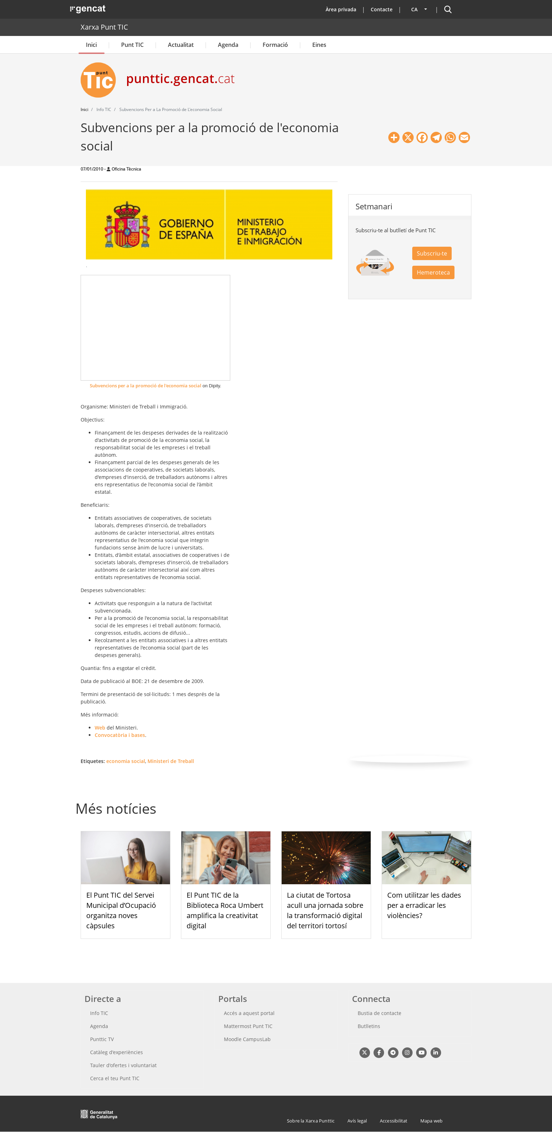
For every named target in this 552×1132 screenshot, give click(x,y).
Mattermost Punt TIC (248, 1026)
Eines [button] (319, 45)
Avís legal (357, 1121)
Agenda (228, 45)
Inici (91, 45)
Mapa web (431, 1121)
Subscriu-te (432, 253)
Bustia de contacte (379, 1013)
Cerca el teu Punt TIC (114, 1078)
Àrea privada (341, 9)
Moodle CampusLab (247, 1039)
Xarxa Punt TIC (104, 27)
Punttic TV (102, 1039)
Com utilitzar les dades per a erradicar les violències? (424, 905)
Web (101, 727)
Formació (275, 45)
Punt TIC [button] (132, 45)
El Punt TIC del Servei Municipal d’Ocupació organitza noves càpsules (121, 910)
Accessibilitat (394, 1121)
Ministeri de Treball (171, 761)
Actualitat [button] (181, 45)
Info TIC (99, 1013)
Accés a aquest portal (249, 1013)
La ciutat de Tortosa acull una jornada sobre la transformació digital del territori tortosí (325, 910)
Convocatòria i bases (120, 735)
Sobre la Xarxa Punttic (310, 1121)
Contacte (382, 9)
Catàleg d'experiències (116, 1052)
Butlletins (369, 1026)
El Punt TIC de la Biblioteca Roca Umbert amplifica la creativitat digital (225, 910)
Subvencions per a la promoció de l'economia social (145, 385)
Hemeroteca (433, 272)
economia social (125, 761)
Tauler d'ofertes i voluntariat (123, 1065)
